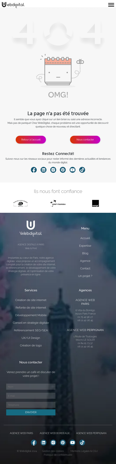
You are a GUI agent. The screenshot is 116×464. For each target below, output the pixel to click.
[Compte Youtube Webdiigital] (72, 169)
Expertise (85, 245)
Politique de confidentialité (58, 454)
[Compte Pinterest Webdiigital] (63, 169)
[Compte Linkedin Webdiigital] (43, 169)
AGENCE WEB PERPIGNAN (91, 433)
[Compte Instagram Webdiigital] (53, 169)
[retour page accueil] (13, 5)
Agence (85, 260)
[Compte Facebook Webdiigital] (34, 169)
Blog (85, 253)
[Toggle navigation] (111, 5)
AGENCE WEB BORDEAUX (54, 433)
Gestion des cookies (53, 451)
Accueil (85, 238)
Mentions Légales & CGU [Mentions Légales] (84, 451)
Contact (85, 268)
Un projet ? (85, 276)
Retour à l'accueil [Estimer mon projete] (30, 139)
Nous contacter (85, 139)
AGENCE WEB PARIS (21, 433)
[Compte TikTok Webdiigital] (82, 169)
